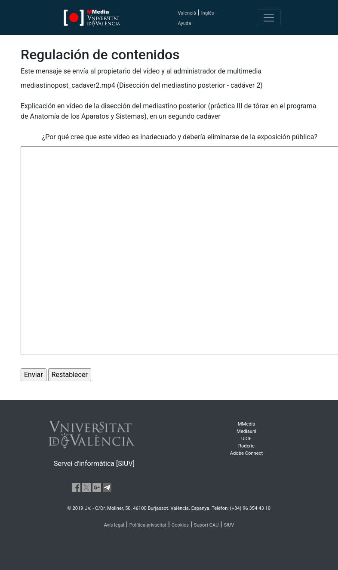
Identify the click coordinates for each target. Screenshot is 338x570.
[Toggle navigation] (269, 17)
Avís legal (114, 525)
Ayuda (184, 23)
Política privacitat (147, 525)
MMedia (246, 424)
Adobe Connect (246, 453)
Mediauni (246, 431)
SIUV (229, 525)
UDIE (246, 438)
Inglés (207, 13)
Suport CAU (206, 525)
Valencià (187, 13)
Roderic (246, 446)
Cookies (180, 525)
